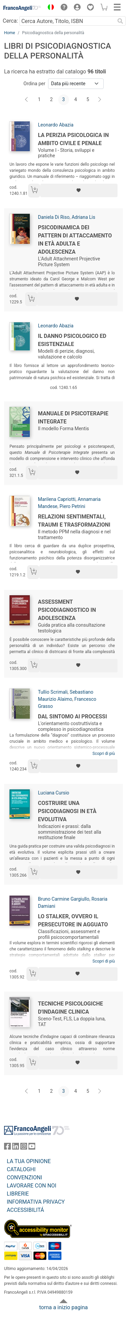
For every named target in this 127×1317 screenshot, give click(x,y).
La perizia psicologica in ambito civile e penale (73, 139)
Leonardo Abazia (55, 125)
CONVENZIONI (24, 1177)
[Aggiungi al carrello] (34, 191)
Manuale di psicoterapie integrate (73, 417)
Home (9, 32)
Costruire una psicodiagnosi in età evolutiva (67, 811)
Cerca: (10, 21)
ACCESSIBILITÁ (25, 1210)
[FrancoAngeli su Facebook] (7, 1148)
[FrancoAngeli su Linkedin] (15, 1148)
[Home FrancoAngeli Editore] (22, 8)
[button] (49, 8)
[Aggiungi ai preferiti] (79, 190)
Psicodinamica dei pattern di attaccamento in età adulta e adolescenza (75, 239)
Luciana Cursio (53, 792)
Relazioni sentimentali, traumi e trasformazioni (74, 520)
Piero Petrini (72, 506)
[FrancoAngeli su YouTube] (31, 1148)
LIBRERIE (18, 1194)
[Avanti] (99, 99)
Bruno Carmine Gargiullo (63, 899)
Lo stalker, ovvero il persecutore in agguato (73, 920)
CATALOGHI (21, 1169)
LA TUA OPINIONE (29, 1161)
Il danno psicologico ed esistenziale (72, 340)
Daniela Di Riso (53, 217)
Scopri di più (103, 753)
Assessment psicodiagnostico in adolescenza (67, 610)
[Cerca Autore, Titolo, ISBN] (67, 21)
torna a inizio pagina (63, 1307)
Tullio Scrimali (53, 692)
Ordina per (34, 83)
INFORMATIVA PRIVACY (36, 1202)
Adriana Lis (83, 217)
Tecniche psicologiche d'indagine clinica (70, 1007)
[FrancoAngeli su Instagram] (23, 1148)
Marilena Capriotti (57, 499)
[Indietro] (27, 99)
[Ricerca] (120, 21)
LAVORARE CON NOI (31, 1185)
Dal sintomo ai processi (72, 716)
